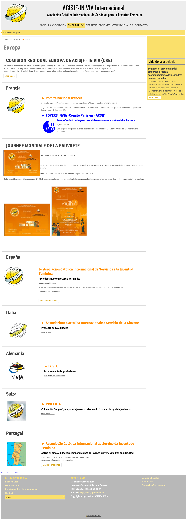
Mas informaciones (49, 301)
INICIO (42, 25)
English (16, 33)
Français (7, 33)
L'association (11, 482)
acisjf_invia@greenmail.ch (91, 493)
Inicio (6, 39)
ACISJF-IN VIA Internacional (93, 7)
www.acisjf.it (46, 332)
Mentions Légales (150, 478)
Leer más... (10, 76)
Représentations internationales (21, 489)
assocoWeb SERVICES (94, 516)
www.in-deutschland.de (54, 376)
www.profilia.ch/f (48, 414)
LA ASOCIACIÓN (57, 25)
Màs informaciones (51, 465)
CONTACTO (141, 25)
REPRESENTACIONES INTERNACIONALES (109, 25)
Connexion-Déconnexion (154, 485)
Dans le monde (12, 485)
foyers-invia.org (63, 124)
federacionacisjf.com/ (47, 283)
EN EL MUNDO (76, 25)
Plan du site (147, 482)
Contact (9, 493)
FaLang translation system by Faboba (10, 472)
